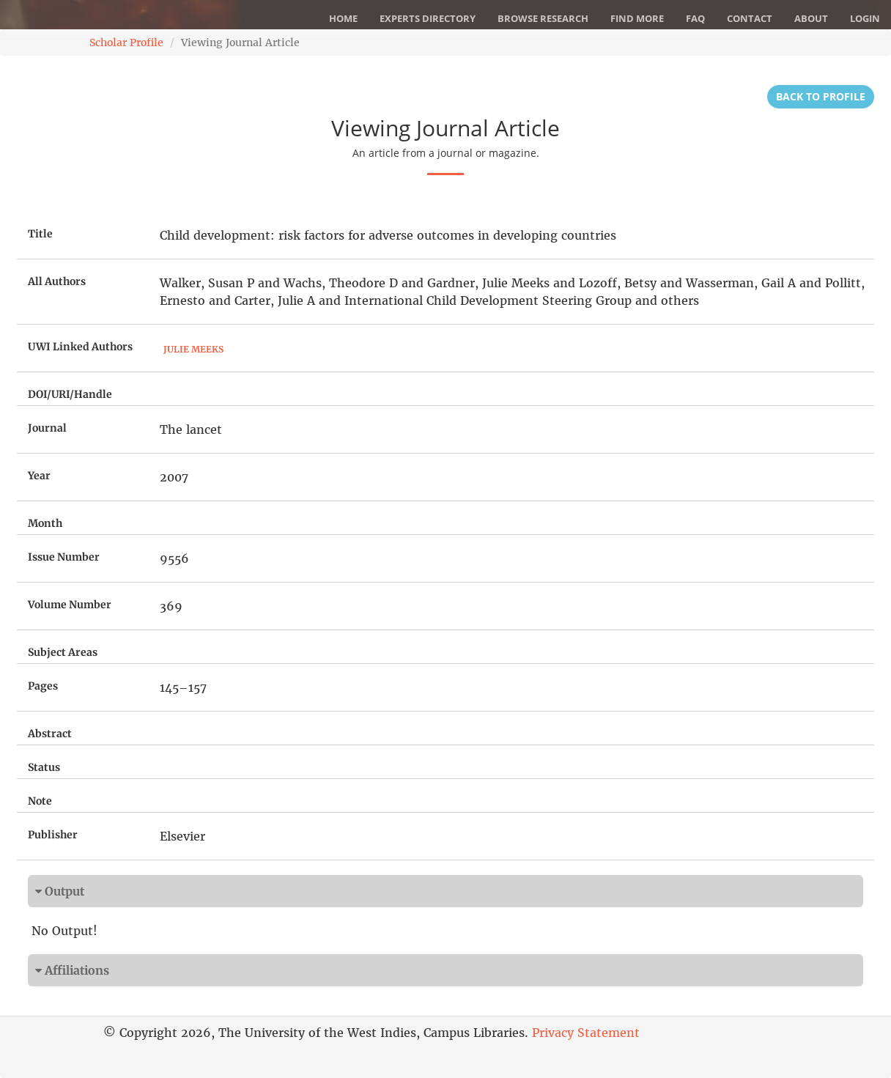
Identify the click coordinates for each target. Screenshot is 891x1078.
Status (44, 767)
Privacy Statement (586, 1032)
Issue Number (64, 557)
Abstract (50, 733)
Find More (637, 18)
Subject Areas (62, 652)
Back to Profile (820, 96)
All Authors (57, 281)
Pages (43, 686)
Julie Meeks (193, 349)
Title (40, 233)
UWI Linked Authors (80, 346)
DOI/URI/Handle (70, 394)
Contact (749, 18)
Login (865, 18)
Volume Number (69, 604)
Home (343, 18)
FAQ (695, 18)
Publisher (53, 834)
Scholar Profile (126, 42)
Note (40, 801)
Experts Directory (428, 18)
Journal (47, 428)
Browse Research (543, 18)
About (811, 18)
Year (39, 475)
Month (45, 523)
